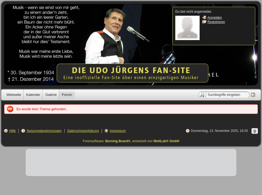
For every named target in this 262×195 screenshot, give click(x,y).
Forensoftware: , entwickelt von (131, 141)
